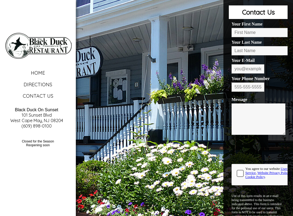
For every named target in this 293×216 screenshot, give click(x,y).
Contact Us (38, 96)
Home (38, 73)
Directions (38, 84)
